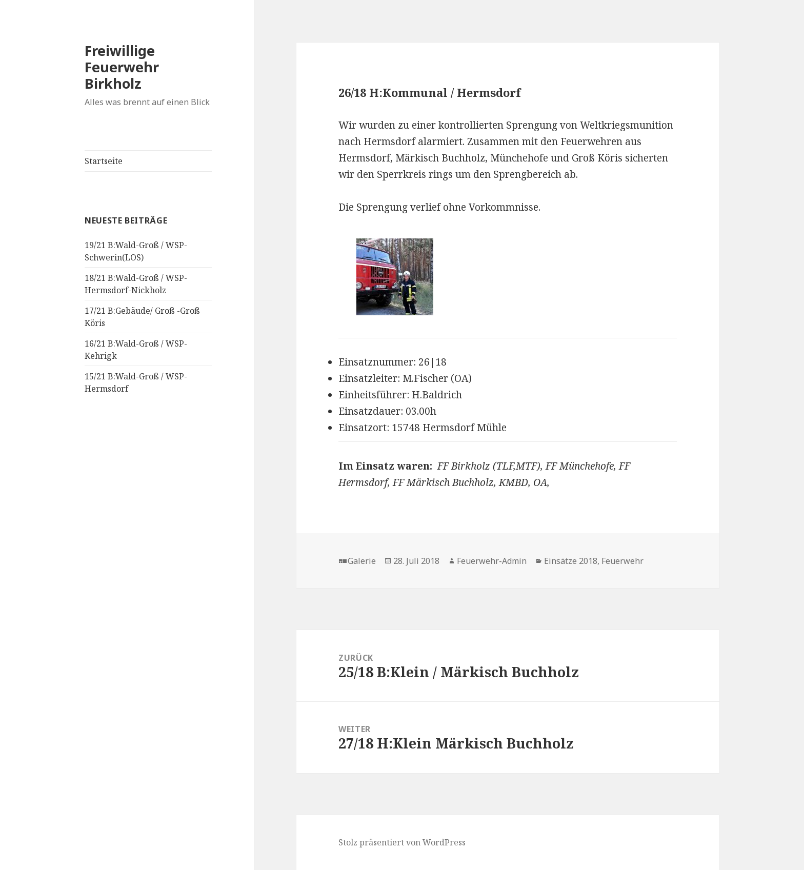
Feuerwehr (622, 560)
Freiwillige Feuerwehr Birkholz (122, 67)
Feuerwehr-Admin (492, 560)
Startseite (104, 161)
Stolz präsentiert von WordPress (402, 842)
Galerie (362, 560)
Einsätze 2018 (570, 560)
